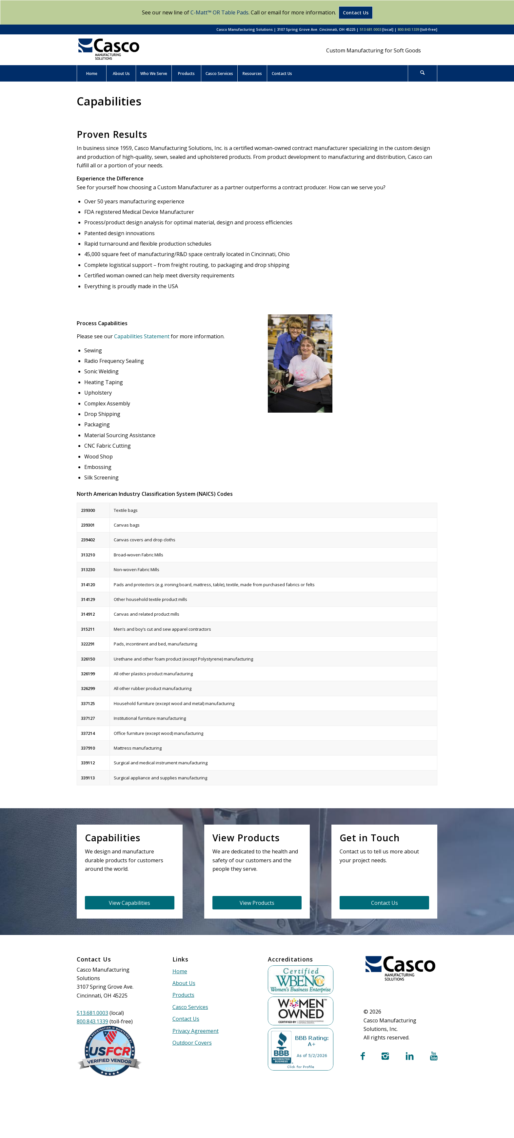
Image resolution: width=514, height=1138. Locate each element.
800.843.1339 (408, 29)
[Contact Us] (384, 902)
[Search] (422, 73)
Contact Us (355, 12)
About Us (183, 983)
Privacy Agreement (195, 1031)
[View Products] (257, 902)
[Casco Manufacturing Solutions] (109, 49)
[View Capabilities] (129, 902)
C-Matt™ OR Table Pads (219, 12)
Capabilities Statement (141, 336)
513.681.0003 (370, 29)
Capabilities (109, 101)
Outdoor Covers (192, 1042)
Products (183, 994)
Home (179, 971)
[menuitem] (91, 73)
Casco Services (190, 1007)
